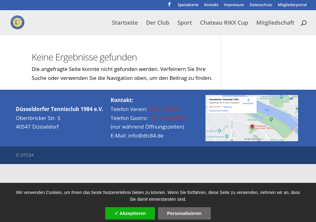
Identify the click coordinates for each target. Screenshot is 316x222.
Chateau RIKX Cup (224, 23)
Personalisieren (184, 213)
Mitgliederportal (292, 5)
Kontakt (211, 5)
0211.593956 (164, 109)
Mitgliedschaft (275, 23)
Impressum (234, 5)
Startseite (125, 23)
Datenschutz (261, 5)
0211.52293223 (168, 117)
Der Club (157, 23)
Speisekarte (188, 5)
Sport (184, 23)
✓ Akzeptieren (130, 213)
